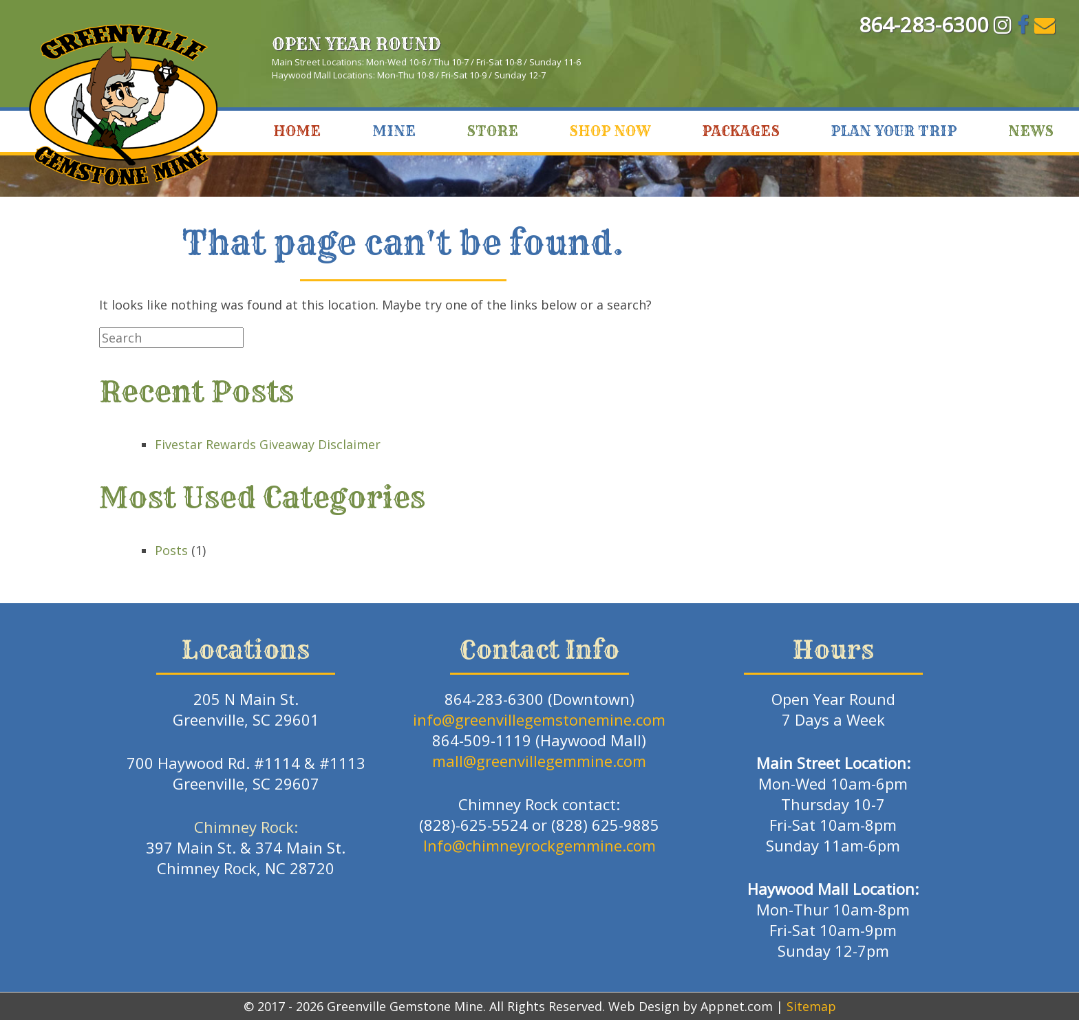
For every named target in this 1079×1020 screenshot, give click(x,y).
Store (492, 131)
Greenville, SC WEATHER (917, 66)
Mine (394, 131)
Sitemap (811, 1006)
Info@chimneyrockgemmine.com (539, 845)
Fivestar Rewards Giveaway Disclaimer (268, 444)
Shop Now (609, 131)
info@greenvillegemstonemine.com (539, 719)
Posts (171, 550)
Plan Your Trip (894, 131)
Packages (741, 131)
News (1031, 131)
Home (297, 131)
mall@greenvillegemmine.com (539, 760)
